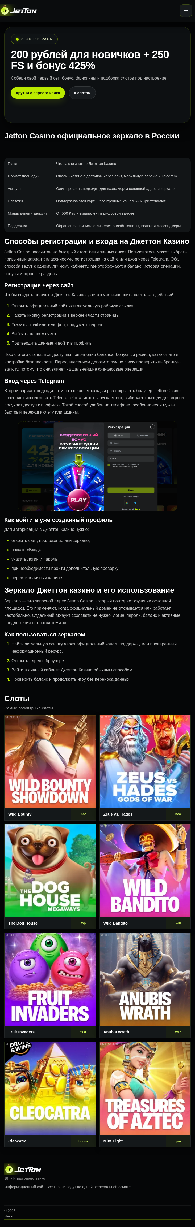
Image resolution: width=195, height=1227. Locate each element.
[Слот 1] (50, 768)
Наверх (10, 1216)
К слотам (82, 93)
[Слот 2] (145, 768)
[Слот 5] (50, 985)
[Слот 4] (145, 877)
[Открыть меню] (186, 10)
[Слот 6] (145, 985)
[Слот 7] (50, 1094)
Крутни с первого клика (38, 93)
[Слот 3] (50, 877)
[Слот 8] (145, 1094)
